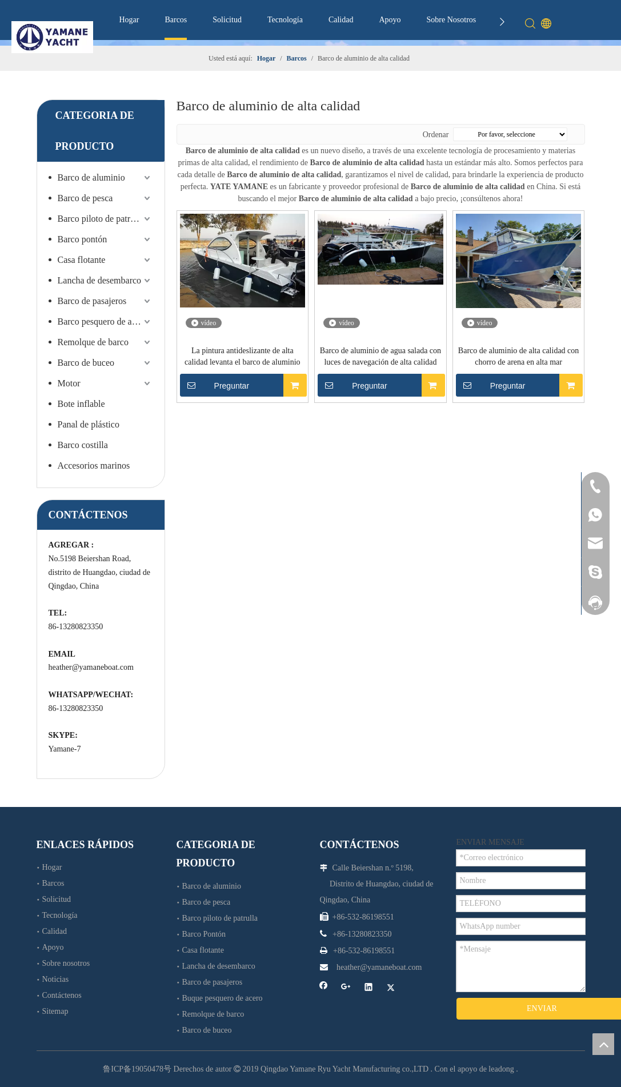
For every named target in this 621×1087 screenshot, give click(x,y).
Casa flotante (82, 260)
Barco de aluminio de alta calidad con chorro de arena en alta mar (518, 356)
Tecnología (285, 19)
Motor (69, 383)
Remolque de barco (93, 342)
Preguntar (215, 385)
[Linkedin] (369, 988)
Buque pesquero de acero (222, 998)
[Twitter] (391, 988)
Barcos (176, 19)
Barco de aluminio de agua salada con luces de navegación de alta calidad (380, 356)
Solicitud (227, 19)
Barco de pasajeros (92, 301)
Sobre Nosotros (451, 19)
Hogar (129, 19)
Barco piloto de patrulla (101, 218)
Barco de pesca (85, 198)
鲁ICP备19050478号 (137, 1069)
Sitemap (55, 1011)
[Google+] (346, 988)
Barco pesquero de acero (103, 321)
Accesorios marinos (94, 465)
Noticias (55, 979)
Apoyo (389, 19)
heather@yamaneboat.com (91, 667)
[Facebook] (323, 988)
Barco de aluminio (91, 177)
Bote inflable (81, 404)
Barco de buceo (86, 362)
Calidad (341, 19)
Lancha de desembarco (100, 280)
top (603, 1044)
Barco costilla (83, 445)
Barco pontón (82, 239)
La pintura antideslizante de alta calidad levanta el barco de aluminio (243, 356)
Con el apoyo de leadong (474, 1069)
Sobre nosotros (66, 963)
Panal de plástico (88, 424)
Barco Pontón (204, 934)
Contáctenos (62, 995)
